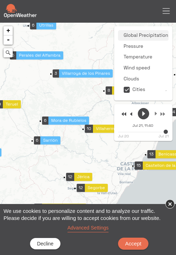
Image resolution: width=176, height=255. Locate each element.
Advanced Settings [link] (88, 228)
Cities (139, 89)
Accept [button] (133, 243)
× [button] (170, 204)
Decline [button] (45, 243)
